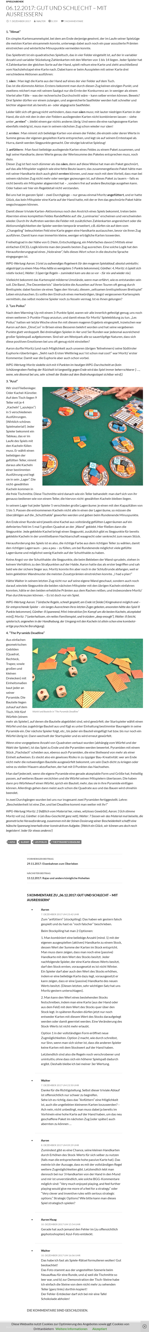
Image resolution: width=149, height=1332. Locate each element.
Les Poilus (41, 842)
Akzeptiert (99, 1329)
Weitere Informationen (71, 1329)
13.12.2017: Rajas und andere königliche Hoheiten (74, 875)
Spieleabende (15, 1)
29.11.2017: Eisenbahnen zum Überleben (74, 860)
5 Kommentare (73, 21)
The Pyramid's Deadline (66, 842)
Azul (12, 842)
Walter (41, 21)
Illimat (25, 842)
